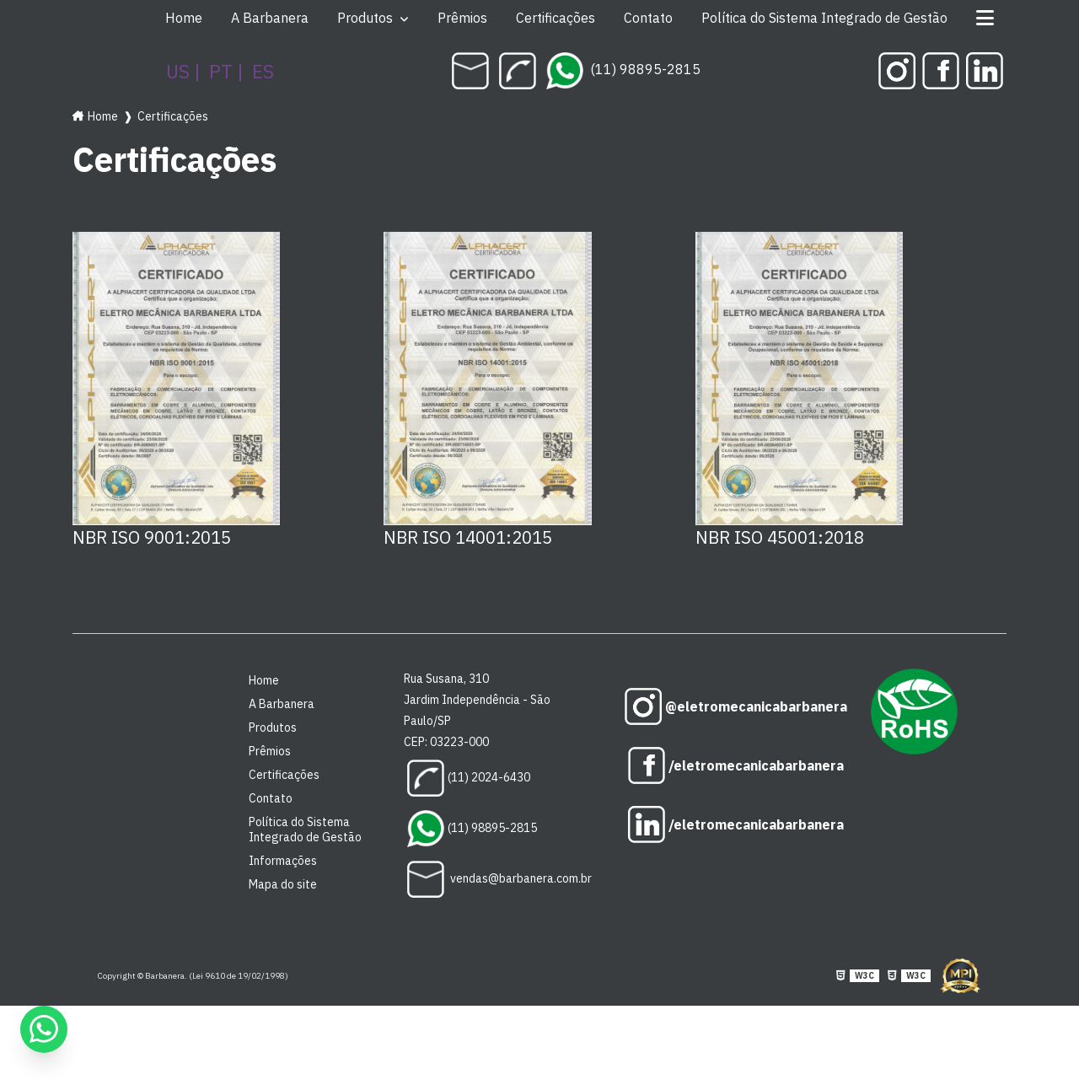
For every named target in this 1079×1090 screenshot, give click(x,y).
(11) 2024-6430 (468, 778)
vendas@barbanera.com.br (499, 879)
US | (183, 71)
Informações (283, 860)
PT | (226, 71)
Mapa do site (283, 884)
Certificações (555, 17)
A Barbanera (270, 17)
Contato (648, 17)
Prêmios (462, 17)
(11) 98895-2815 (623, 69)
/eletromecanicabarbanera (733, 765)
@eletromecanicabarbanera (733, 706)
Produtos (366, 17)
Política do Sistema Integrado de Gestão (824, 17)
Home (183, 17)
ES (263, 71)
